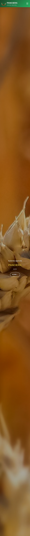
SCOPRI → (15, 274)
